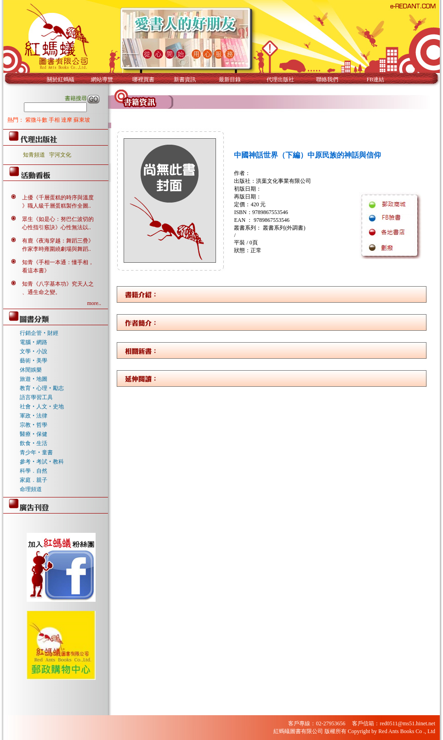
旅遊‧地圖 (33, 379)
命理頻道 (31, 489)
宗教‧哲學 (33, 425)
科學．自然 (33, 471)
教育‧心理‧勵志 (42, 388)
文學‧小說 (33, 351)
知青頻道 (34, 155)
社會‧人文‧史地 (42, 406)
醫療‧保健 (33, 434)
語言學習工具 (36, 397)
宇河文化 (60, 155)
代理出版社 (280, 79)
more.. (94, 303)
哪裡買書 (143, 79)
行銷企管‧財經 (39, 333)
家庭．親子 (33, 480)
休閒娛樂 (31, 370)
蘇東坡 (82, 120)
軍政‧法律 (33, 415)
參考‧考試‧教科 (42, 461)
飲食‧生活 (33, 443)
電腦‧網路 (33, 342)
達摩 (67, 120)
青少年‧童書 (36, 452)
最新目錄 (230, 79)
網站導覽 (102, 79)
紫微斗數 (37, 120)
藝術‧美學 (33, 360)
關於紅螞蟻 (60, 79)
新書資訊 (185, 79)
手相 (55, 120)
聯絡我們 (327, 79)
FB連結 (376, 79)
